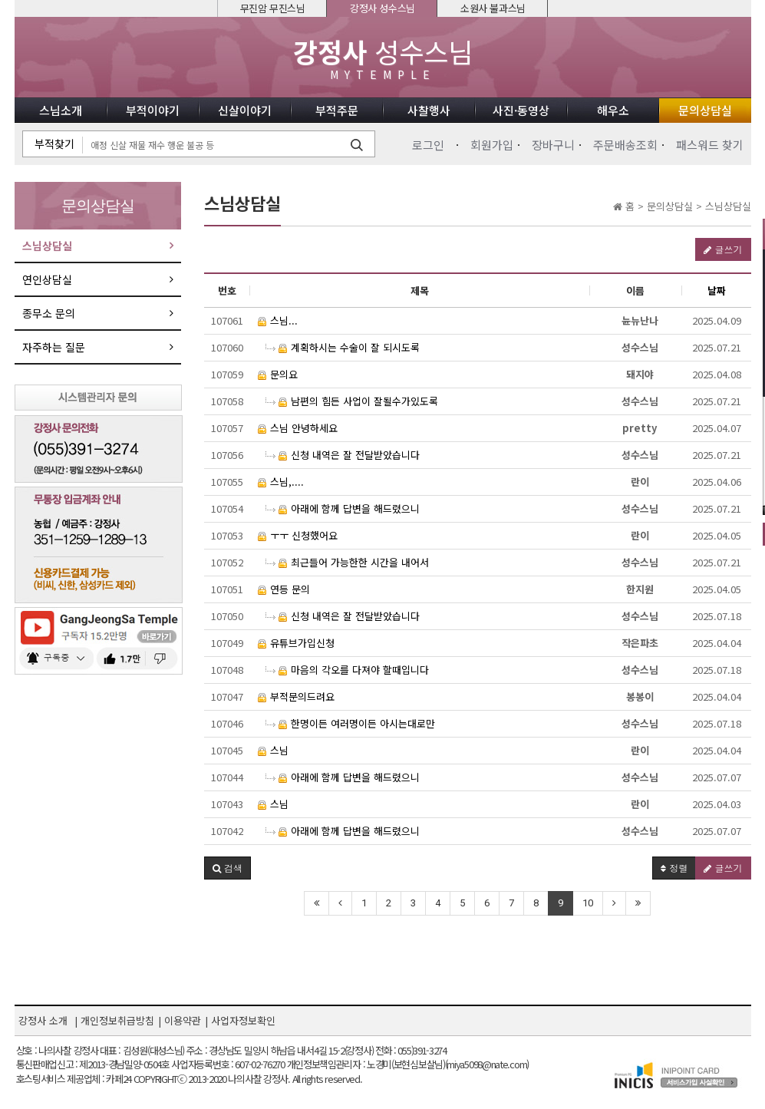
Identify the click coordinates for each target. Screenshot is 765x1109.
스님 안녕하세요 (298, 428)
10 (587, 903)
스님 (273, 750)
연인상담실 (47, 279)
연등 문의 (284, 589)
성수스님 (383, 58)
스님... (278, 320)
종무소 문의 (48, 313)
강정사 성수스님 (382, 8)
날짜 (716, 290)
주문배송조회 (625, 145)
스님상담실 (47, 245)
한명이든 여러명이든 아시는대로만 (350, 723)
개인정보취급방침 (117, 1020)
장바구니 (553, 145)
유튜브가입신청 (296, 642)
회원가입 (491, 145)
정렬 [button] (674, 867)
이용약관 (182, 1020)
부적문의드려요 (296, 696)
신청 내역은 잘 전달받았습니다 (342, 454)
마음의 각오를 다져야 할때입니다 (347, 669)
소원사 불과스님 (493, 8)
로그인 (428, 145)
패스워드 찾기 (710, 145)
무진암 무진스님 (272, 8)
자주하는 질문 (53, 347)
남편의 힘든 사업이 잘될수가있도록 (351, 401)
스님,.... (281, 481)
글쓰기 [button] (723, 249)
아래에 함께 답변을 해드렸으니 (342, 508)
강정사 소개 (43, 1020)
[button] (227, 868)
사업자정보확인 (243, 1020)
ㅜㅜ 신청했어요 (298, 535)
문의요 (278, 374)
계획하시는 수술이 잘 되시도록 (342, 347)
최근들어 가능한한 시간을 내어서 (347, 562)
